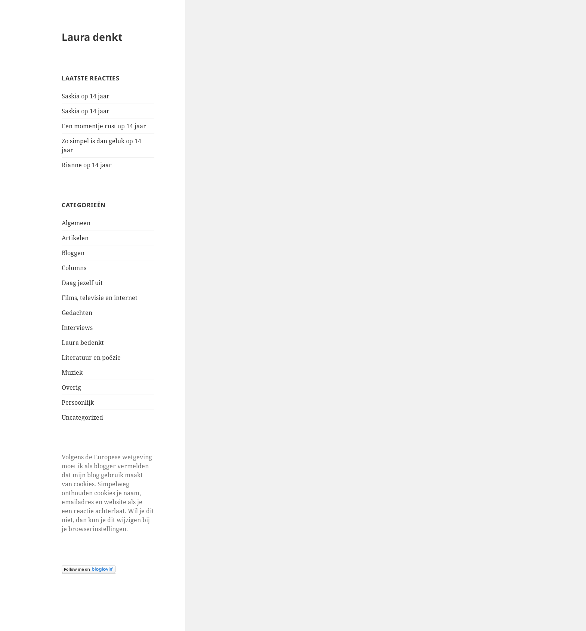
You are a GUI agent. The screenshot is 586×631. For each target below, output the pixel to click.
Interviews (77, 328)
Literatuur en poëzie (91, 357)
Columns (74, 268)
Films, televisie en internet (100, 298)
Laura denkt (92, 37)
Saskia (71, 96)
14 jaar (100, 96)
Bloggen (73, 253)
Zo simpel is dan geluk (93, 141)
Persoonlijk (78, 402)
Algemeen (76, 223)
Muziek (72, 372)
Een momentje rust (89, 126)
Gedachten (77, 313)
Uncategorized (82, 417)
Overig (71, 387)
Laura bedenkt (83, 343)
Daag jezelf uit (82, 283)
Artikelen (75, 238)
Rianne (72, 165)
